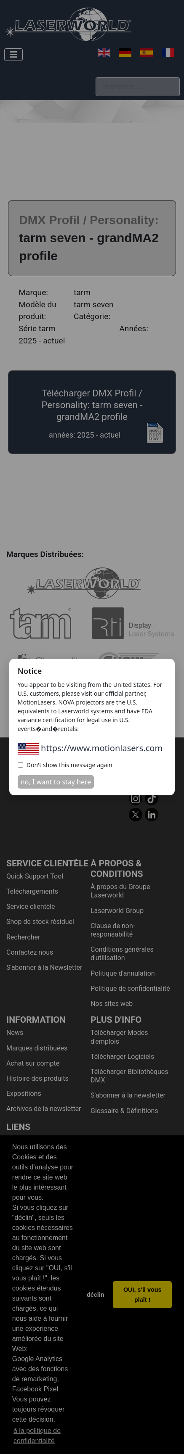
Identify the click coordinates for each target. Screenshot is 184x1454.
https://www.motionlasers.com (90, 748)
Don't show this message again (65, 765)
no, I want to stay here (56, 781)
